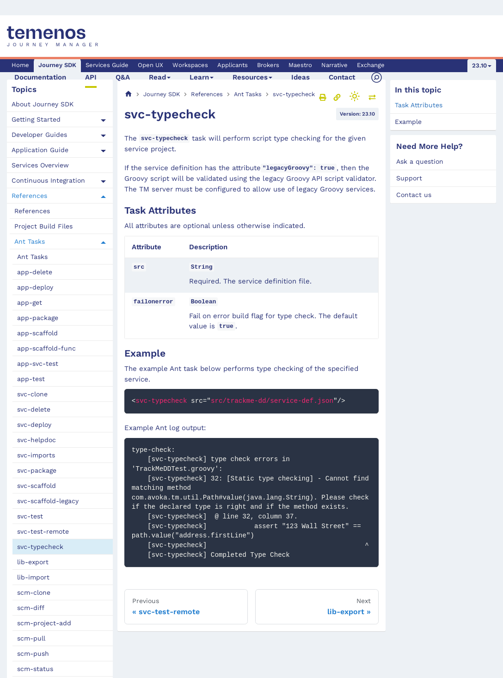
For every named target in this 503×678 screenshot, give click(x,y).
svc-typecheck (40, 546)
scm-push (33, 653)
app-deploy (35, 287)
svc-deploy (34, 424)
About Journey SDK (43, 104)
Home (20, 65)
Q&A (123, 77)
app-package (37, 317)
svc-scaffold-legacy (48, 501)
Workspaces (190, 65)
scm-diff (30, 607)
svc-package (36, 470)
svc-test (30, 516)
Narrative (334, 65)
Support (409, 178)
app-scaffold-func (46, 348)
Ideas (300, 77)
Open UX (150, 65)
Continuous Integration (48, 180)
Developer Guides (39, 134)
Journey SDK (57, 65)
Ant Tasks (29, 241)
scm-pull (31, 638)
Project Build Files (43, 226)
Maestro (300, 65)
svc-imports (36, 455)
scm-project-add (44, 623)
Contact (342, 77)
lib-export (33, 562)
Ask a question (419, 161)
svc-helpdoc (36, 440)
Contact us (413, 194)
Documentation (40, 77)
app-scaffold (37, 333)
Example (408, 121)
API (91, 77)
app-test (31, 378)
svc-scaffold (36, 485)
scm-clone (33, 592)
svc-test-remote (43, 531)
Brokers (268, 65)
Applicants (232, 65)
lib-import (33, 577)
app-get (29, 302)
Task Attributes (418, 105)
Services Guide (107, 65)
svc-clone (32, 394)
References (29, 195)
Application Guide (40, 150)
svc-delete (33, 409)
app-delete (34, 272)
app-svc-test (37, 363)
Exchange (371, 65)
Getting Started (36, 119)
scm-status (35, 668)
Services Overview (40, 165)
